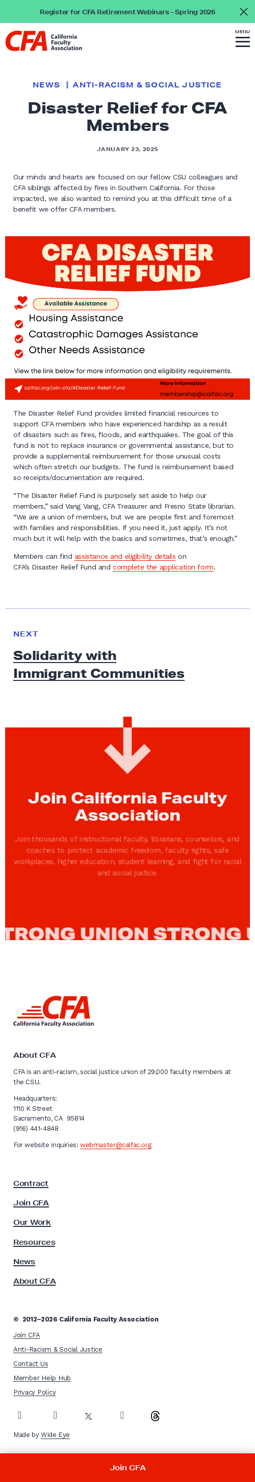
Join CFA (31, 1202)
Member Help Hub (42, 1378)
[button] (243, 40)
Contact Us (30, 1363)
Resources (34, 1242)
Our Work (32, 1222)
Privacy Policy (34, 1392)
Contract (30, 1183)
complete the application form (163, 567)
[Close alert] (243, 11)
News (46, 84)
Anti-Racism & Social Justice (147, 84)
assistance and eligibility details (125, 556)
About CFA (34, 1281)
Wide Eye (55, 1435)
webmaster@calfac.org (115, 1145)
